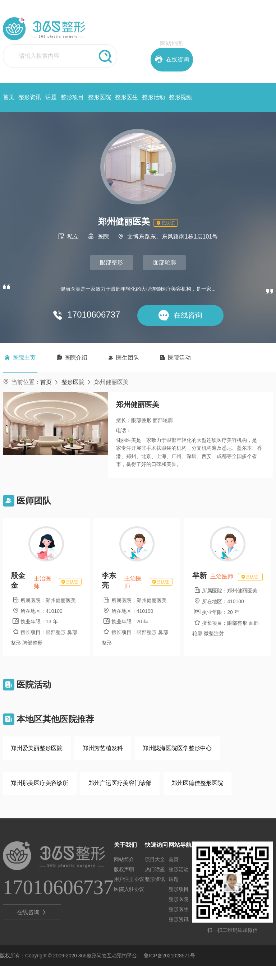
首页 (8, 97)
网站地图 (171, 44)
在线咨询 (32, 912)
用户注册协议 (129, 879)
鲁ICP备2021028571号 (169, 955)
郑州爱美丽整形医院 (37, 748)
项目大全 (155, 859)
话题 (51, 97)
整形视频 (180, 97)
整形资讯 (29, 97)
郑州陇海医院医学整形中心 (177, 748)
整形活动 (153, 97)
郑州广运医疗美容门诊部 (120, 783)
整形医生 (126, 97)
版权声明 (124, 869)
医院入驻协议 (129, 889)
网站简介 (124, 859)
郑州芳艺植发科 (103, 748)
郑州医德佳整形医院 (197, 783)
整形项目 (72, 97)
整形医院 (99, 97)
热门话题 (155, 869)
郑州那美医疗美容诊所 (39, 783)
